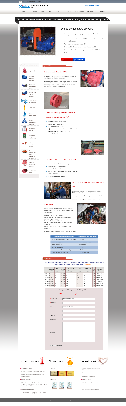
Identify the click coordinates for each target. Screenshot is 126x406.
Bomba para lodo (46, 11)
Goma (35, 11)
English (28, 1)
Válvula (68, 11)
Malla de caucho (79, 11)
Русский (33, 1)
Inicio (23, 11)
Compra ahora (67, 59)
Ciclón (57, 11)
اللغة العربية (45, 1)
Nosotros (102, 11)
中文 (23, 1)
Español (39, 1)
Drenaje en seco (91, 11)
